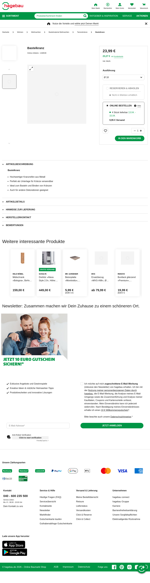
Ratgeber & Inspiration (104, 16)
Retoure (80, 518)
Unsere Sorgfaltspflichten (125, 531)
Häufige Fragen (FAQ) (50, 513)
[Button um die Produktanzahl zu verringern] (133, 130)
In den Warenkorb (129, 138)
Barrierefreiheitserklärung (125, 527)
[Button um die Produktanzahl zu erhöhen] (142, 130)
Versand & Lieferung (86, 507)
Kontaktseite (46, 522)
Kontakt (7, 507)
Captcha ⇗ (43, 457)
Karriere (116, 522)
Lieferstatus (81, 522)
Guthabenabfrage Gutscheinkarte (56, 540)
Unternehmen (120, 507)
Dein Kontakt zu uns (13, 523)
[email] (38, 442)
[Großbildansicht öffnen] (56, 94)
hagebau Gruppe (121, 518)
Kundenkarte (118, 56)
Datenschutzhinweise (120, 433)
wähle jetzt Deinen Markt (87, 23)
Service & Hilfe (47, 507)
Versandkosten (83, 527)
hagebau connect (121, 513)
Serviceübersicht (48, 518)
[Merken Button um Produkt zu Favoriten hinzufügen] (105, 130)
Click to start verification (30, 454)
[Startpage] (12, 6)
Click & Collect (83, 535)
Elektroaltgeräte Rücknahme (126, 535)
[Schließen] (146, 23)
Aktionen (142, 16)
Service (127, 16)
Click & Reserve (84, 531)
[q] (52, 16)
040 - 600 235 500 (15, 512)
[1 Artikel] (138, 130)
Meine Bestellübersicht (87, 513)
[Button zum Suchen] (84, 16)
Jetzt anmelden (112, 442)
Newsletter (45, 527)
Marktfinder (45, 531)
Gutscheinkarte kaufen (51, 535)
